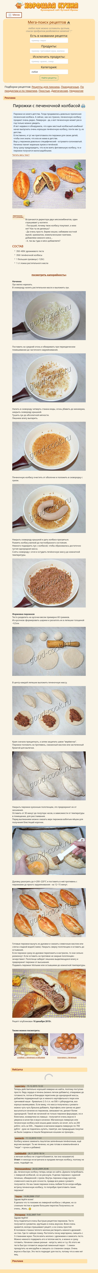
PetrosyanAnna (23, 1168)
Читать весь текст (20, 155)
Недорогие (76, 90)
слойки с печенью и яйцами (31, 1057)
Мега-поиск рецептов (49, 22)
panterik (19, 1138)
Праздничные (70, 87)
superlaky (20, 1086)
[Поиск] (49, 40)
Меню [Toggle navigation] (14, 15)
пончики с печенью (67, 1057)
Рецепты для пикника (46, 87)
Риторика (20, 1214)
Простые (44, 90)
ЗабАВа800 (20, 1153)
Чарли (18, 1196)
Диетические (59, 90)
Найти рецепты (49, 77)
